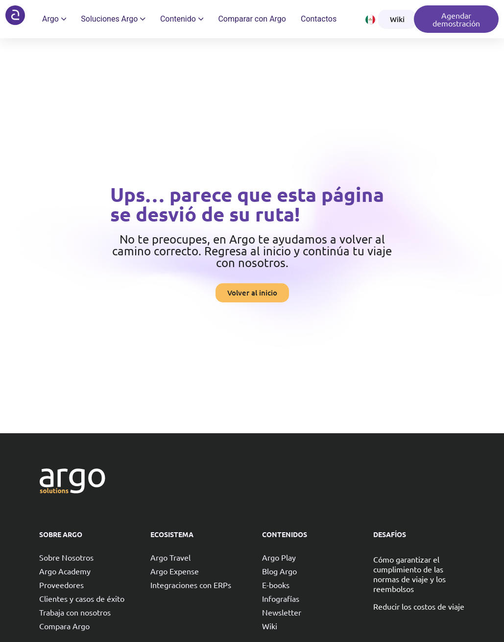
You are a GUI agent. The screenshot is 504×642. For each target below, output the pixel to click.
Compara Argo (64, 626)
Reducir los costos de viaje (418, 606)
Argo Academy (65, 571)
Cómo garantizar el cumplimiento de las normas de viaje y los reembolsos (409, 573)
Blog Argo (279, 571)
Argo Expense (174, 571)
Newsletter (281, 612)
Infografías (280, 598)
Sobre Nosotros (66, 557)
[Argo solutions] (15, 15)
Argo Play (279, 557)
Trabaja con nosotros (75, 612)
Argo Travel (170, 557)
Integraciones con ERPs (190, 585)
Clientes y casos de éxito (81, 598)
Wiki (269, 626)
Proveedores (61, 585)
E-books (275, 585)
